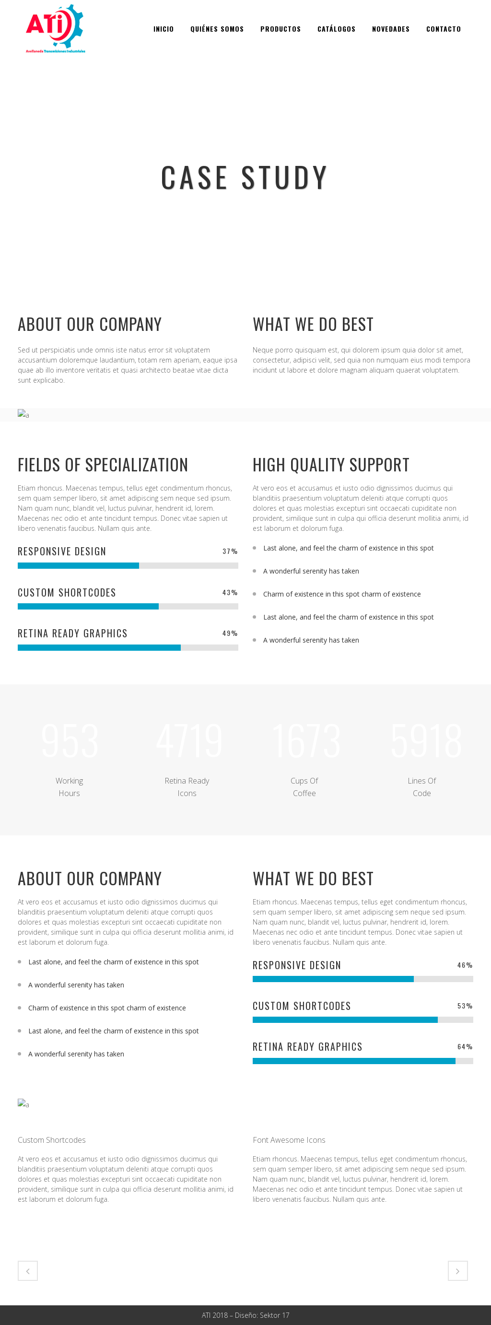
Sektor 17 (275, 1315)
